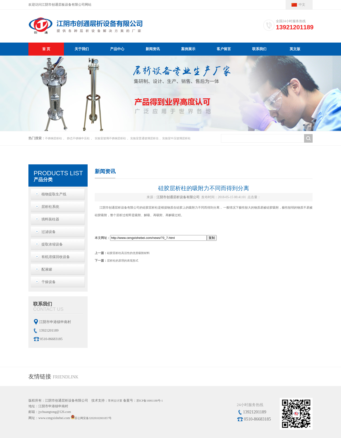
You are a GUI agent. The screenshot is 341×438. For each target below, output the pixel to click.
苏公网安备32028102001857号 (93, 418)
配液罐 (46, 269)
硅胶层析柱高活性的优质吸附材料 (128, 253)
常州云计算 (115, 400)
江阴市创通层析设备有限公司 (178, 197)
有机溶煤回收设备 (55, 257)
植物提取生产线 (53, 194)
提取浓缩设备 (52, 244)
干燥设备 (48, 282)
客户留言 (224, 49)
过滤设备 (48, 232)
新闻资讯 (153, 49)
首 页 (46, 49)
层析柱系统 (50, 207)
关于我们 (82, 49)
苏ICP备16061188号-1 (149, 400)
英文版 (295, 49)
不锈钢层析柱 (53, 138)
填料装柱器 (50, 219)
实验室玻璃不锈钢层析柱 (110, 138)
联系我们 (259, 49)
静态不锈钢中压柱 (78, 138)
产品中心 (117, 49)
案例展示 (188, 49)
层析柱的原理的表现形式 (122, 260)
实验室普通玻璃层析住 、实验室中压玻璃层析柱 (160, 138)
